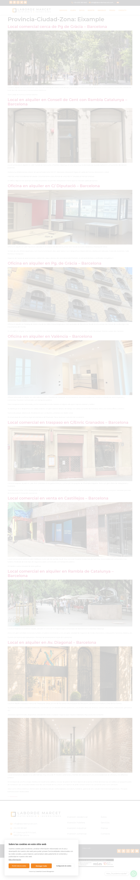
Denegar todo (41, 866)
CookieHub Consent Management (45, 871)
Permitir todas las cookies (19, 866)
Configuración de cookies (63, 866)
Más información (15, 859)
